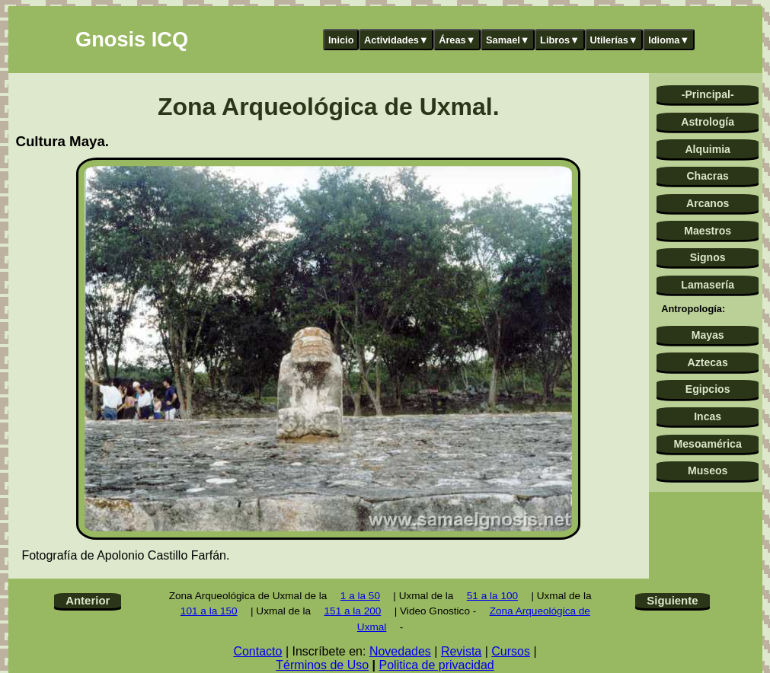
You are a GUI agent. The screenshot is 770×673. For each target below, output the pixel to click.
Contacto (257, 651)
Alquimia (707, 149)
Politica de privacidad (436, 665)
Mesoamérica (708, 444)
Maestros (707, 231)
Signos (708, 257)
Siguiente (672, 600)
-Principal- (708, 94)
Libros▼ (560, 40)
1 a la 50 (360, 595)
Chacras (707, 176)
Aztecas (708, 362)
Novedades (400, 651)
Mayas (708, 335)
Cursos (510, 651)
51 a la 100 (492, 595)
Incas (707, 416)
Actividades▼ (396, 40)
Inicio (340, 40)
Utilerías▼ (613, 40)
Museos (707, 470)
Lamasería (707, 285)
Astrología (707, 122)
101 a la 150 (209, 611)
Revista (461, 651)
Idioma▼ (668, 40)
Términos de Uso (322, 665)
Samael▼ (508, 40)
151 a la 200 (353, 611)
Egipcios (707, 389)
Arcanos (707, 203)
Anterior (87, 600)
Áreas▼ (457, 40)
